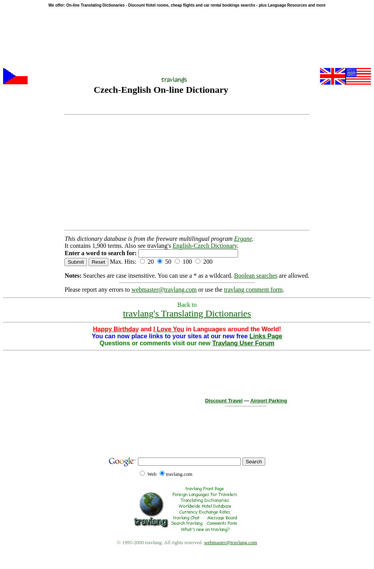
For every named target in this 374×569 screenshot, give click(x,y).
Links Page (265, 336)
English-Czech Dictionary (204, 245)
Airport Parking (268, 401)
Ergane (243, 238)
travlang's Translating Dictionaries (187, 313)
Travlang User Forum (243, 343)
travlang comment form (253, 289)
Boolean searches (256, 275)
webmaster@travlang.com (164, 289)
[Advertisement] (187, 172)
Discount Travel (224, 401)
